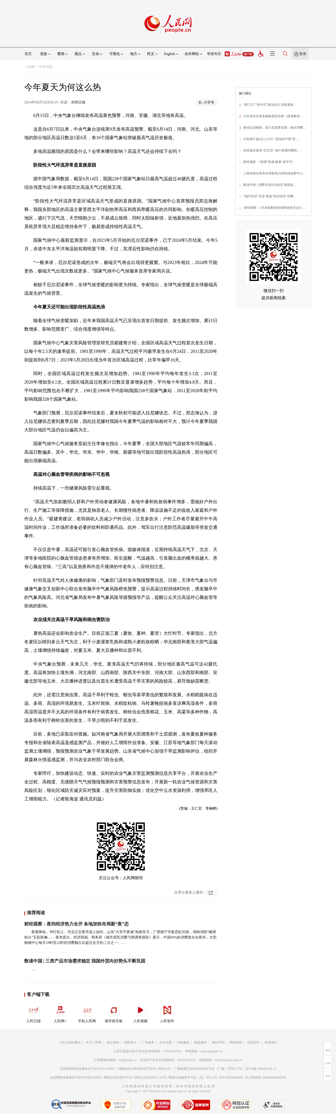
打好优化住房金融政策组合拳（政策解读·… (273, 116)
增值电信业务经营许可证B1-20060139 (144, 1068)
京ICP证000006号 (231, 1077)
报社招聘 (112, 1042)
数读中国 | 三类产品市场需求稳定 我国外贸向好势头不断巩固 (84, 960)
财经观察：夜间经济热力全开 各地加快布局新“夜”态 (76, 923)
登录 (302, 54)
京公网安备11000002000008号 (265, 1077)
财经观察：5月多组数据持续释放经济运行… (274, 207)
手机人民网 (87, 1012)
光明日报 (78, 102)
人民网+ (60, 1012)
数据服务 (200, 1042)
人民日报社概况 (70, 1042)
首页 (28, 54)
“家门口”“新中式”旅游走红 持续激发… (270, 104)
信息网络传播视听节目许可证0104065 (76, 1077)
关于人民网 (94, 1042)
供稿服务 (183, 1042)
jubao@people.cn (212, 1051)
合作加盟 (165, 1042)
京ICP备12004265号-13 (260, 1068)
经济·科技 (46, 66)
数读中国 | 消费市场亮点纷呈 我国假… (269, 185)
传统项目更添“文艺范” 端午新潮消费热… (271, 150)
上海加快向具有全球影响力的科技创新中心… (274, 173)
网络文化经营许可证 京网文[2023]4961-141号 (135, 1077)
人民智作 (167, 1012)
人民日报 (33, 1012)
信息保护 (253, 1042)
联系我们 (271, 1042)
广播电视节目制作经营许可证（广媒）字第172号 (208, 1068)
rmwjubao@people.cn (228, 1060)
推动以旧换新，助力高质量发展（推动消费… (274, 127)
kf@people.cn (128, 1060)
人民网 (29, 66)
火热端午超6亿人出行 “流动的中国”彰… (271, 139)
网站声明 (218, 1042)
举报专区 (214, 54)
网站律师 (236, 1042)
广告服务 (148, 1042)
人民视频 (140, 1012)
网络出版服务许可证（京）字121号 (192, 1077)
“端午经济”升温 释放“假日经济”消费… (270, 196)
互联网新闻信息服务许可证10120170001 (87, 1068)
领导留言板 (114, 1012)
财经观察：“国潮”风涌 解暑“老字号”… (270, 162)
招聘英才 (130, 1042)
